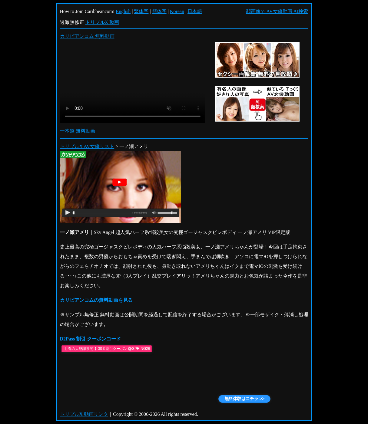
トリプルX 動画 (102, 22)
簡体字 (159, 11)
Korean (177, 11)
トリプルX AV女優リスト (87, 146)
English (123, 11)
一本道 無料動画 (77, 130)
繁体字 (141, 11)
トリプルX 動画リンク (84, 414)
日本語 (194, 11)
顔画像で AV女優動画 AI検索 (277, 11)
